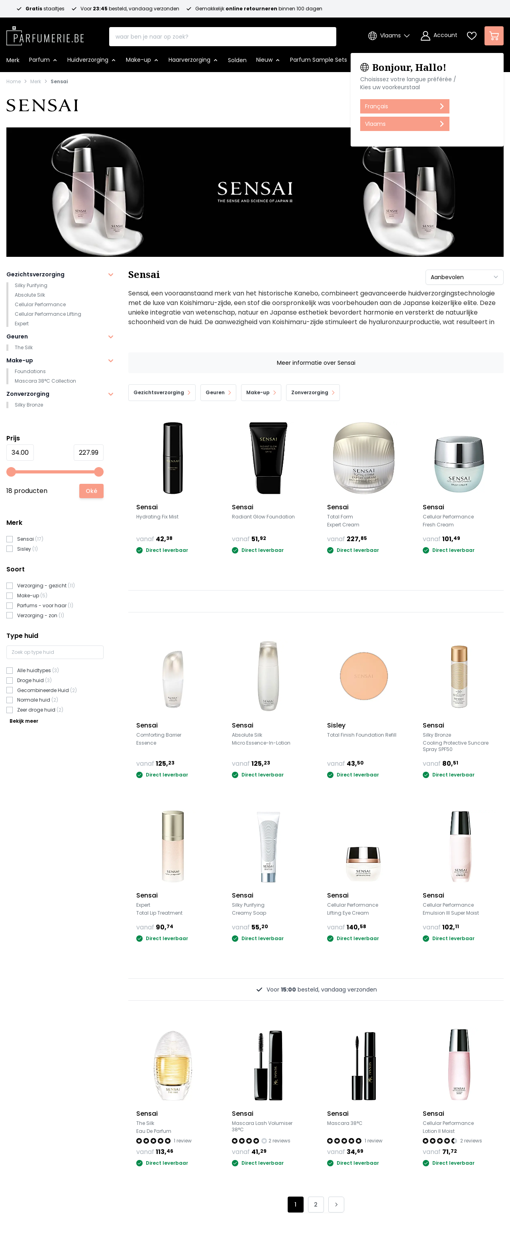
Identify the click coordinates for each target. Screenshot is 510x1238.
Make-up (19, 360)
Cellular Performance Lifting (48, 314)
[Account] (439, 36)
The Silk (24, 347)
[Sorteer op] (465, 277)
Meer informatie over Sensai (316, 363)
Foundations (30, 371)
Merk (35, 81)
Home (13, 81)
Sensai (59, 81)
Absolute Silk (30, 294)
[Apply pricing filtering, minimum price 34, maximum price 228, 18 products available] (91, 491)
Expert (22, 323)
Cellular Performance (40, 304)
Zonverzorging (27, 394)
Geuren (17, 336)
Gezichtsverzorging (35, 274)
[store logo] (45, 33)
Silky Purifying (31, 285)
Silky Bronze (29, 404)
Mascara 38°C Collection (45, 380)
